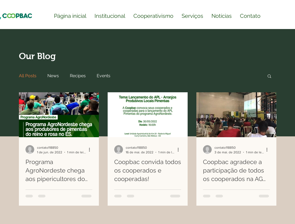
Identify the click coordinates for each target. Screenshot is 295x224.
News (53, 75)
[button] (269, 76)
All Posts (27, 75)
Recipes (78, 75)
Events (103, 75)
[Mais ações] (91, 149)
